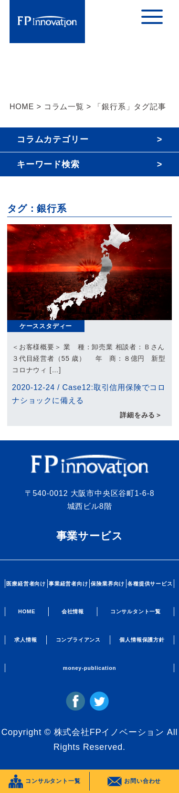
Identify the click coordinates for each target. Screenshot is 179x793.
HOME (22, 107)
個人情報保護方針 (141, 640)
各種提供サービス (149, 583)
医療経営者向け (26, 583)
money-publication (89, 668)
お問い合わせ (134, 781)
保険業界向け (108, 583)
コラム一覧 (64, 107)
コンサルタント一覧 (135, 611)
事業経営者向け (68, 583)
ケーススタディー (46, 326)
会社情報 (73, 611)
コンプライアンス (78, 640)
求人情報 (25, 640)
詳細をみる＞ (141, 415)
